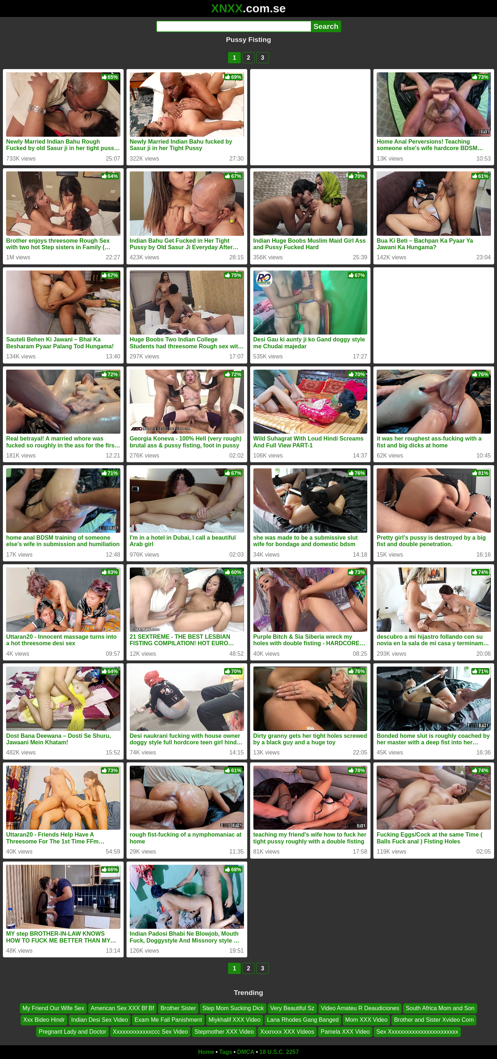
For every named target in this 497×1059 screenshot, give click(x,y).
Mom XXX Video (366, 1020)
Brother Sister (178, 1008)
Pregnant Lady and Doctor (72, 1032)
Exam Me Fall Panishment (168, 1020)
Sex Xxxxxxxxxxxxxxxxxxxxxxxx (417, 1032)
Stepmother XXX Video (224, 1032)
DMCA (245, 1052)
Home (206, 1052)
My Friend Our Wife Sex (53, 1008)
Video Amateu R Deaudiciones (360, 1008)
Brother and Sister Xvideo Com (434, 1020)
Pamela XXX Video (345, 1032)
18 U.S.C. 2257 (279, 1052)
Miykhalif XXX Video (235, 1020)
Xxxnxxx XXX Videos (287, 1032)
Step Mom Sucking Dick (233, 1008)
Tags (225, 1052)
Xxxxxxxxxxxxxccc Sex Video (150, 1032)
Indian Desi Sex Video (99, 1020)
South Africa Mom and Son (440, 1008)
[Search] (233, 26)
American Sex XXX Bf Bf (122, 1008)
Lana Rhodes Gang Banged (303, 1020)
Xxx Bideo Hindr (44, 1020)
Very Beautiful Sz (292, 1008)
